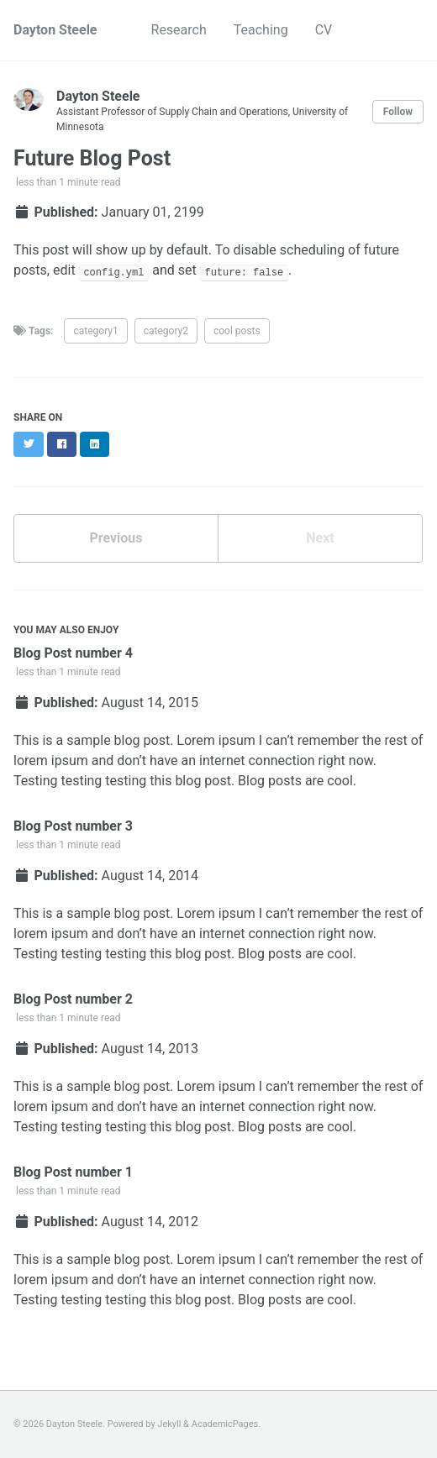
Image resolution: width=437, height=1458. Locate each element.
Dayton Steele (55, 30)
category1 (95, 331)
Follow (398, 112)
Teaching (261, 30)
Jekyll (169, 1424)
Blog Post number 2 (73, 999)
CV (324, 30)
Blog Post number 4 (73, 653)
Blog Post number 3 (73, 826)
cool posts (237, 331)
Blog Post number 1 (73, 1172)
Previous (115, 538)
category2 (166, 331)
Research (179, 30)
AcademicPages (225, 1424)
